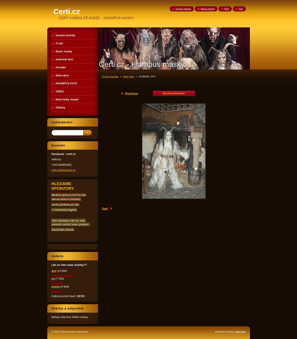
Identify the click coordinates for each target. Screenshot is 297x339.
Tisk (241, 9)
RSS (226, 9)
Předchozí (131, 93)
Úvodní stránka (110, 76)
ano (54, 270)
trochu (56, 286)
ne (53, 278)
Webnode (240, 331)
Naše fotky (128, 76)
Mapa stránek (208, 9)
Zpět (105, 208)
